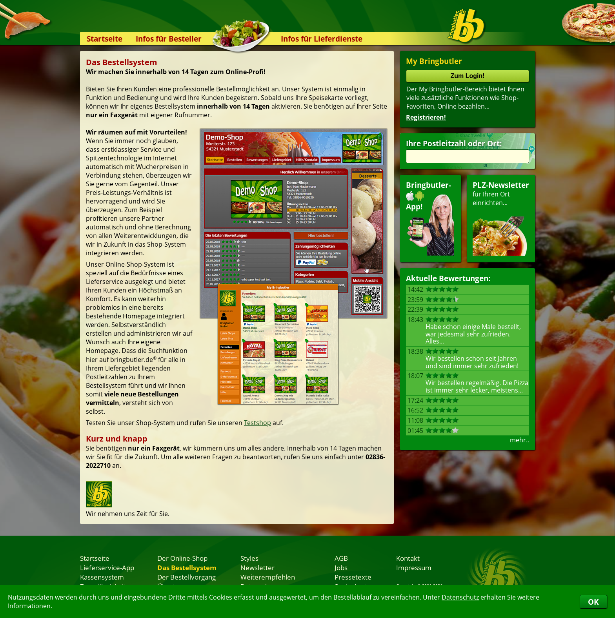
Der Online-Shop (182, 558)
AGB (341, 558)
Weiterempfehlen (267, 577)
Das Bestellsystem (187, 567)
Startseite (104, 39)
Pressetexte (353, 577)
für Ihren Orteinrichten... (501, 218)
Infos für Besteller (169, 39)
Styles (249, 558)
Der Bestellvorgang (186, 577)
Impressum (413, 567)
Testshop (257, 422)
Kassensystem (102, 577)
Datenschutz (460, 597)
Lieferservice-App (107, 567)
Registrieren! (426, 117)
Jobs (341, 567)
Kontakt (408, 558)
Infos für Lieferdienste (321, 39)
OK (593, 602)
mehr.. (519, 440)
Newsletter (257, 567)
